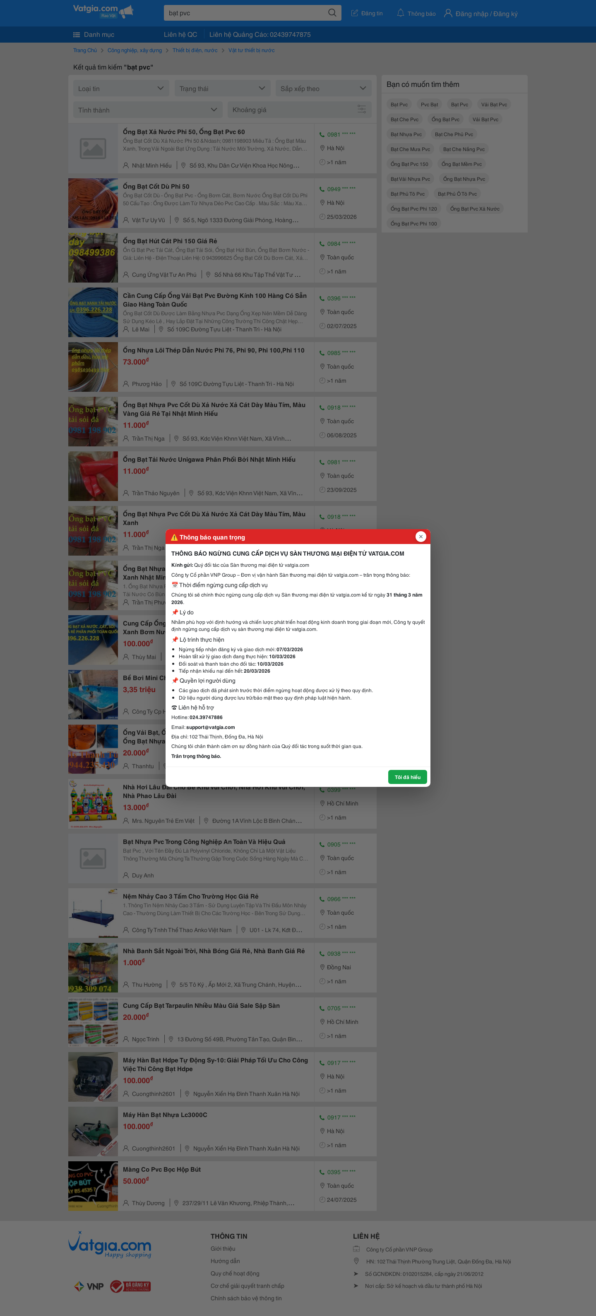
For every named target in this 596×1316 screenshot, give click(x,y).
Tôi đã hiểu (408, 776)
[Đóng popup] (421, 536)
